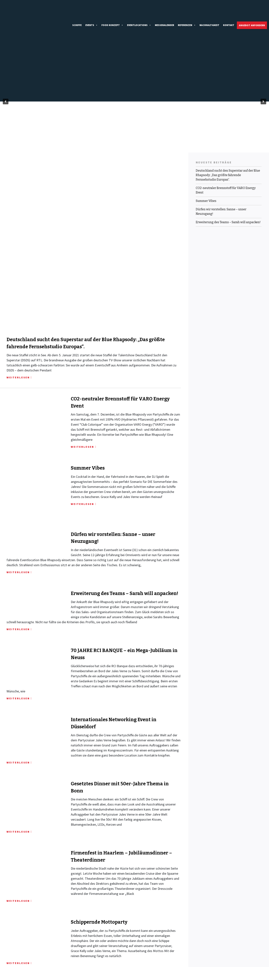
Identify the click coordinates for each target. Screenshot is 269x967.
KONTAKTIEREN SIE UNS (30, 935)
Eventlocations (139, 11)
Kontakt (228, 11)
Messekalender (164, 11)
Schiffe (77, 11)
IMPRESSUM (220, 939)
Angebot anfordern (252, 11)
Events (91, 11)
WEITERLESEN (18, 291)
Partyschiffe (30, 963)
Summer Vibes (88, 382)
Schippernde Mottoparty (99, 827)
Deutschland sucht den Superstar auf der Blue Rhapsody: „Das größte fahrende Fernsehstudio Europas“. (228, 147)
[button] (5, 73)
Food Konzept (112, 11)
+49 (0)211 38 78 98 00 (87, 940)
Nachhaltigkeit (209, 11)
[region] (134, 74)
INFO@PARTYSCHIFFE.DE (90, 945)
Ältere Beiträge (11, 892)
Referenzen (187, 11)
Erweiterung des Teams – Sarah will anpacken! (124, 498)
